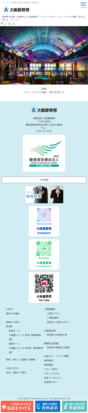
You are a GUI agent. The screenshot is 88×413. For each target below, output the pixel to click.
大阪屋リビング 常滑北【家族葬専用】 (26, 350)
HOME (9, 309)
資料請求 (48, 360)
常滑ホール (14, 330)
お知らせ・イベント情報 (56, 356)
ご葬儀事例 (52, 317)
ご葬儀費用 (49, 309)
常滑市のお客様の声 (57, 334)
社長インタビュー (53, 377)
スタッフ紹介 (50, 369)
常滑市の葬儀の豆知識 (58, 347)
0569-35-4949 (44, 131)
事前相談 (48, 364)
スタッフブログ (52, 373)
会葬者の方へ (50, 381)
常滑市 (9, 326)
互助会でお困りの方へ (58, 322)
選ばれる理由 (12, 313)
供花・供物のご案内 (16, 372)
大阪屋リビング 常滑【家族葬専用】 (25, 337)
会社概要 (44, 179)
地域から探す (12, 322)
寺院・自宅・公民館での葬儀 (20, 359)
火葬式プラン (53, 313)
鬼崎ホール (14, 343)
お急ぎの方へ (12, 368)
